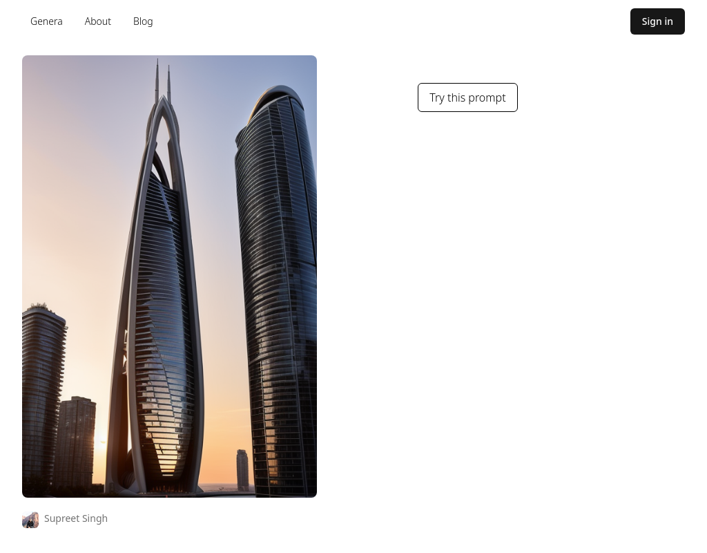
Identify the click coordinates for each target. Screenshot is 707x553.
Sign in (657, 21)
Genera (46, 21)
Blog (143, 21)
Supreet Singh (76, 518)
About (98, 21)
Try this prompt (467, 97)
